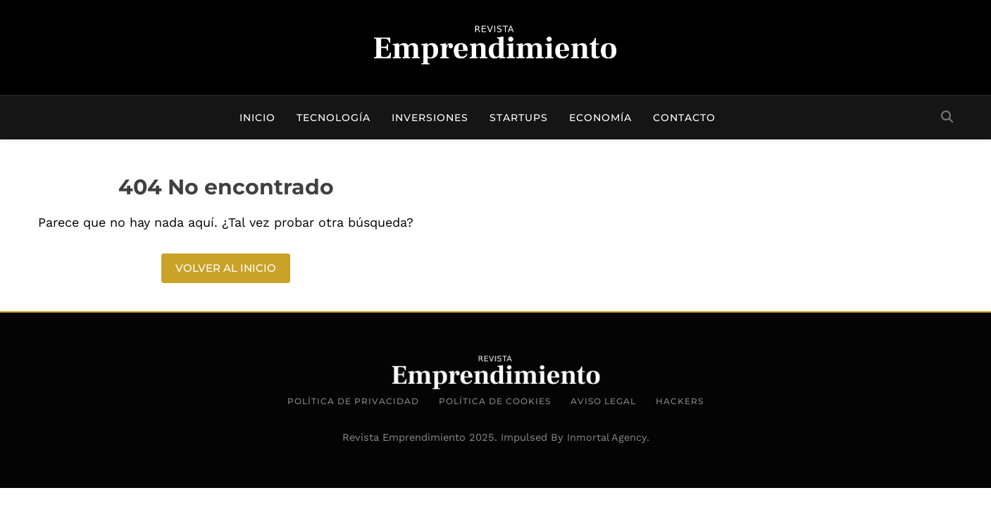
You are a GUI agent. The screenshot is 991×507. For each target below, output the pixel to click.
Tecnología (333, 117)
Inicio (257, 117)
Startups (519, 117)
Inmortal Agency (607, 437)
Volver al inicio (225, 268)
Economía (600, 117)
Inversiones (430, 117)
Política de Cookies (495, 401)
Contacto (684, 117)
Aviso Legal (603, 401)
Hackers (680, 401)
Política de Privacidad (353, 401)
